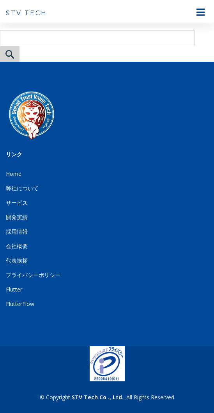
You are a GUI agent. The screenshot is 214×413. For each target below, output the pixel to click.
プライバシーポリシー (33, 275)
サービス (17, 202)
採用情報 (17, 231)
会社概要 (17, 246)
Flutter (14, 289)
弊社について (22, 188)
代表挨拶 (17, 260)
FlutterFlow (20, 304)
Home (13, 173)
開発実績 (17, 217)
